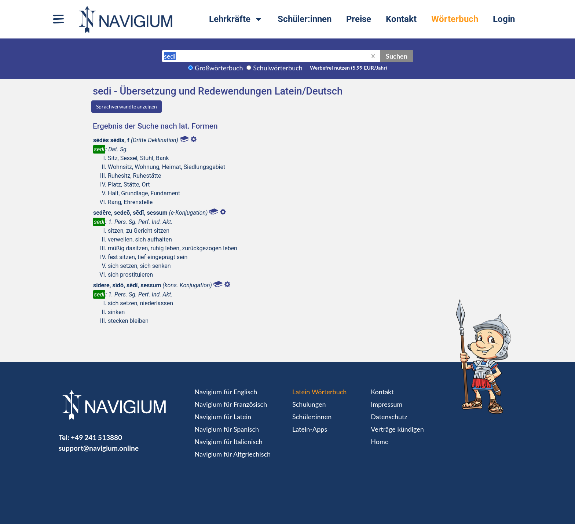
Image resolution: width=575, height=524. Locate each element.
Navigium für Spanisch (227, 429)
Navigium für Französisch (231, 404)
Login (504, 19)
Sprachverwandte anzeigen (126, 106)
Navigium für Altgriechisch (233, 454)
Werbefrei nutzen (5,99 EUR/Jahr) (348, 67)
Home (379, 442)
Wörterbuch (454, 19)
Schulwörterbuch (278, 67)
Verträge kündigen (397, 429)
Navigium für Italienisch (229, 442)
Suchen (396, 56)
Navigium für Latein (223, 417)
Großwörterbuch (219, 67)
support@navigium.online (99, 448)
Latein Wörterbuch (319, 392)
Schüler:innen (305, 19)
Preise (358, 19)
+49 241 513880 (96, 437)
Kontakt (401, 19)
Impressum (386, 404)
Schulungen (309, 404)
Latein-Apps (309, 429)
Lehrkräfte (236, 19)
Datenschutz (389, 417)
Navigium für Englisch (226, 392)
